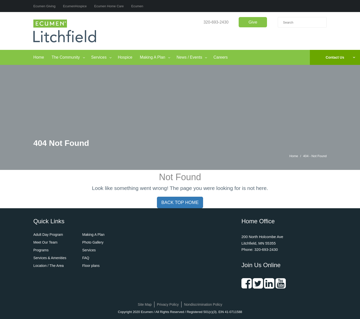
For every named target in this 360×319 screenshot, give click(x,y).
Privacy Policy (168, 304)
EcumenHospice (75, 6)
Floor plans (91, 266)
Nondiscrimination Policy (203, 304)
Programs (41, 250)
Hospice (125, 57)
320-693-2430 (216, 22)
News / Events (189, 57)
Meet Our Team (45, 242)
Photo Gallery (93, 242)
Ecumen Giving (44, 6)
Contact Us (335, 57)
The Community (66, 57)
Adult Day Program (48, 235)
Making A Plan (152, 57)
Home (38, 57)
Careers (220, 57)
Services (99, 57)
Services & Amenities (49, 258)
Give (252, 22)
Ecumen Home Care (109, 6)
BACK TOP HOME (180, 202)
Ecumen (137, 6)
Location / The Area (48, 266)
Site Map (145, 304)
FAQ (85, 258)
